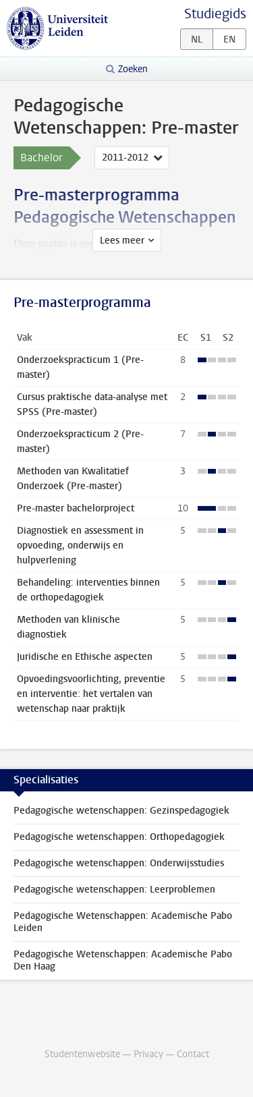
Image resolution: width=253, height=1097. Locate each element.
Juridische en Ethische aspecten (84, 656)
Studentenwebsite (82, 1054)
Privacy (148, 1054)
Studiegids (215, 14)
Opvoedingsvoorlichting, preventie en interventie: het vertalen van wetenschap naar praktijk (91, 694)
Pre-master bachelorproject (75, 508)
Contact (193, 1054)
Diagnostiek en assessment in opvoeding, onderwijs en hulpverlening (80, 545)
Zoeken (133, 69)
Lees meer (122, 240)
